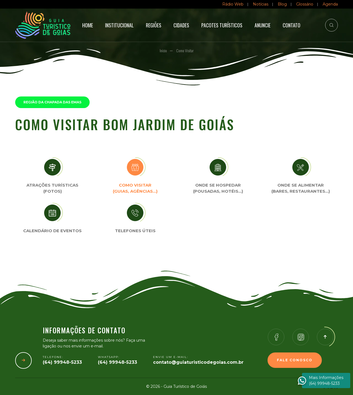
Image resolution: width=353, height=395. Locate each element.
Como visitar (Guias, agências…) (135, 188)
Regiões (153, 25)
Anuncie (263, 25)
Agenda (330, 4)
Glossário (304, 4)
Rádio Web (233, 4)
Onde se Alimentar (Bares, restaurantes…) (300, 188)
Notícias (260, 4)
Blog (282, 4)
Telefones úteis (135, 230)
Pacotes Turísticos (221, 25)
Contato (291, 25)
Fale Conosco (294, 360)
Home (87, 25)
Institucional (119, 25)
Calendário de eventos (52, 230)
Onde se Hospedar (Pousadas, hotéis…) (218, 188)
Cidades (181, 25)
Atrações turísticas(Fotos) (52, 188)
